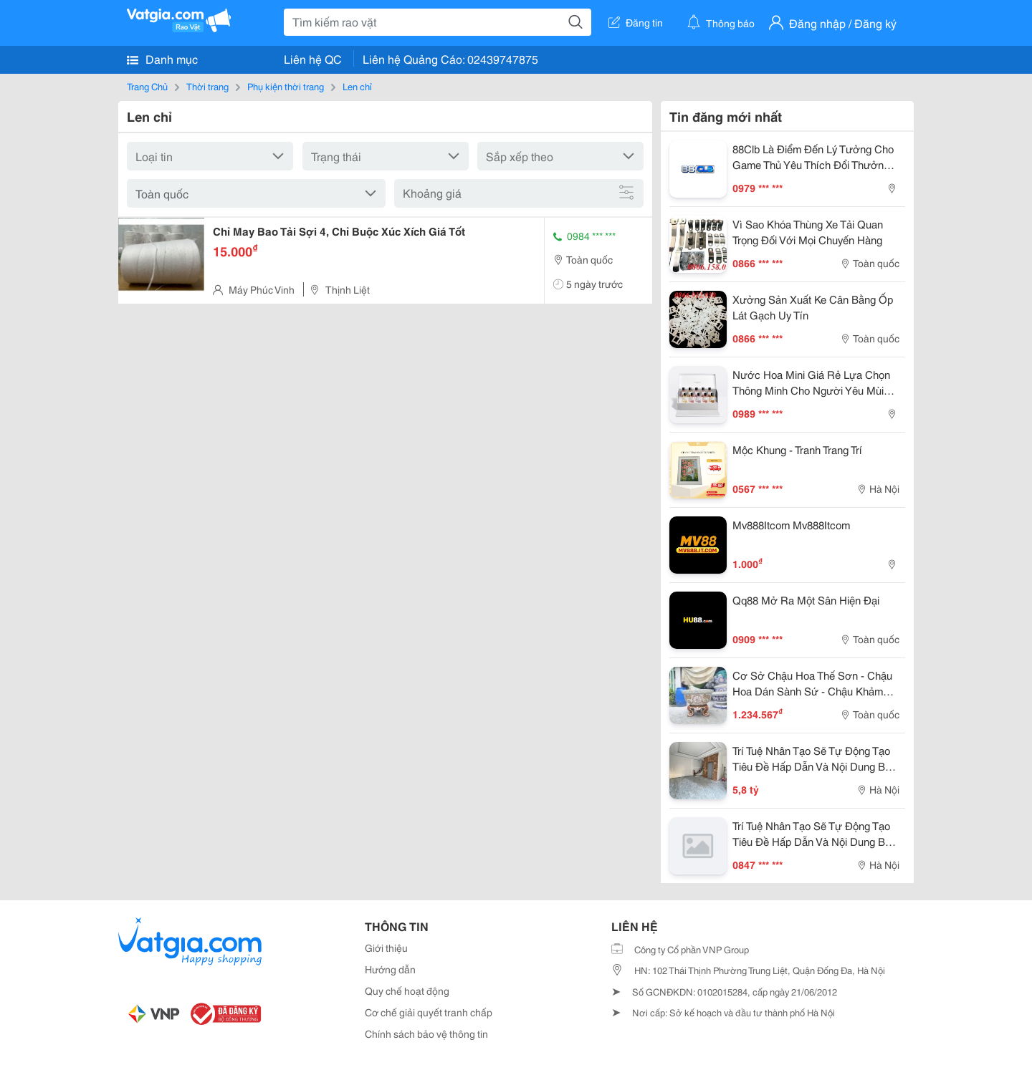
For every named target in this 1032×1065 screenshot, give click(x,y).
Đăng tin (635, 22)
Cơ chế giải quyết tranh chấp (428, 1012)
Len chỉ (357, 85)
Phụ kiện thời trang (285, 85)
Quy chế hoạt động (407, 990)
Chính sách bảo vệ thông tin (426, 1033)
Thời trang (207, 85)
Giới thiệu (386, 947)
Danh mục (162, 58)
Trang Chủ (147, 85)
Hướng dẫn (390, 969)
